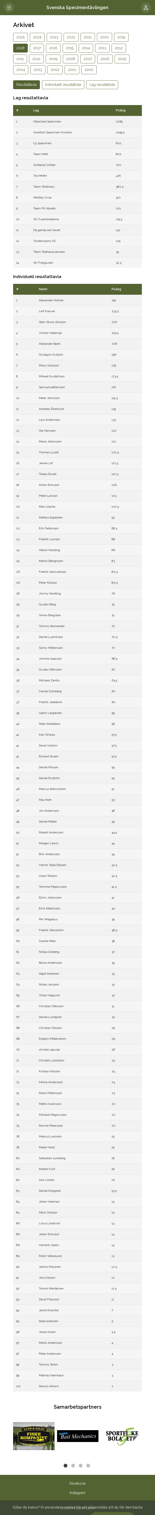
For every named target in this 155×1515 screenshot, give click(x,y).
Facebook (77, 1483)
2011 (20, 59)
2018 (20, 48)
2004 (20, 70)
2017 (37, 48)
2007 (88, 59)
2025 (20, 37)
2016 (53, 48)
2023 (54, 37)
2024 (37, 37)
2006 (104, 59)
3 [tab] (81, 1466)
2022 (71, 37)
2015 (69, 48)
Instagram (78, 1493)
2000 (89, 70)
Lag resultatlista (102, 85)
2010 (36, 59)
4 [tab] (88, 1466)
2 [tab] (73, 1466)
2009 (53, 59)
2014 (86, 48)
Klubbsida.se (84, 1508)
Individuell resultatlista (63, 85)
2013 (102, 48)
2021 (88, 37)
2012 (119, 48)
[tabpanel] (34, 1436)
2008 (70, 59)
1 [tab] (66, 1466)
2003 (38, 70)
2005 (122, 59)
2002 (55, 70)
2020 (104, 37)
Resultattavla (26, 85)
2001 (72, 70)
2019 (121, 37)
